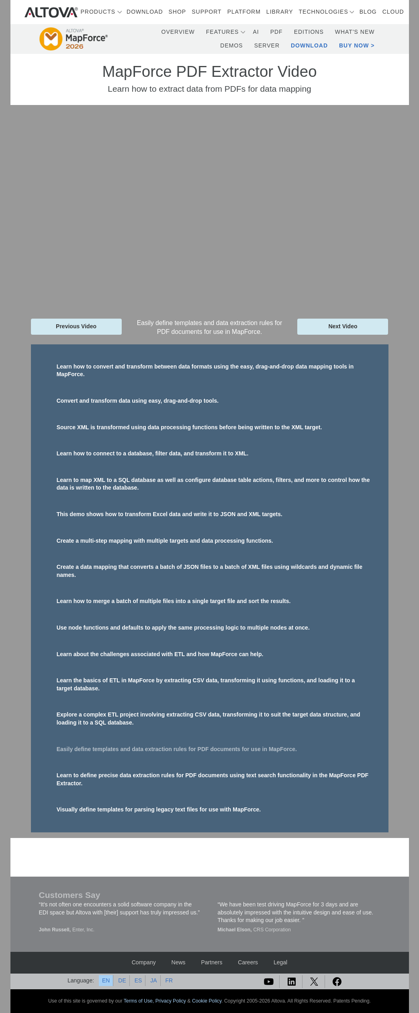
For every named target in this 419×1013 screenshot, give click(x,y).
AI (256, 32)
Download (145, 11)
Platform (244, 11)
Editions (309, 32)
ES (138, 980)
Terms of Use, (139, 1001)
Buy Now (354, 45)
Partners (211, 962)
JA (153, 980)
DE (122, 980)
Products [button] (98, 11)
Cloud (393, 11)
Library (279, 11)
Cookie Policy (206, 1001)
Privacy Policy (170, 1001)
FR (169, 980)
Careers (248, 962)
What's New (355, 32)
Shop (177, 11)
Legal (280, 962)
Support (206, 11)
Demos (231, 45)
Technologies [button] (323, 11)
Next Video (342, 326)
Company (144, 962)
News (179, 962)
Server (267, 45)
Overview (178, 32)
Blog (368, 11)
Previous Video (76, 326)
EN (106, 980)
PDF (276, 32)
